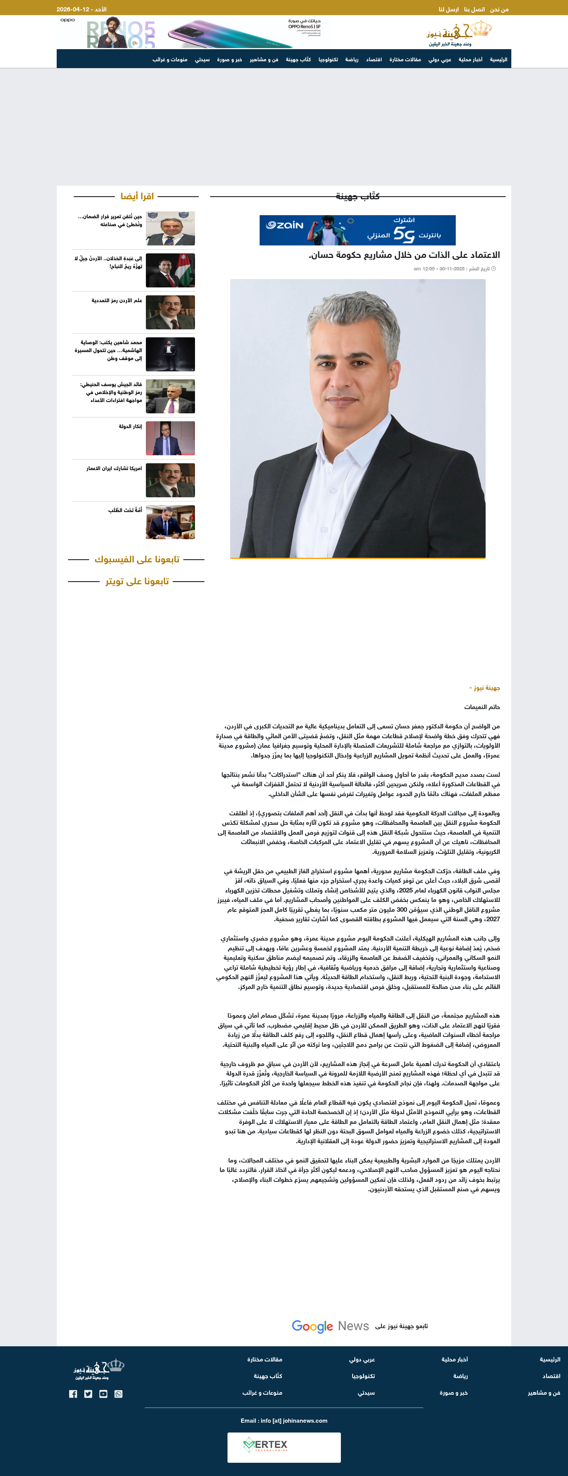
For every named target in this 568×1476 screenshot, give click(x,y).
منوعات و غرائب (170, 58)
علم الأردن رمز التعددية (117, 299)
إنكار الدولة (130, 425)
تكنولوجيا (328, 58)
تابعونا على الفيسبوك (137, 557)
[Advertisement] (284, 127)
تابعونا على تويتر (137, 579)
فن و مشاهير (264, 58)
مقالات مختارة (405, 58)
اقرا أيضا (137, 194)
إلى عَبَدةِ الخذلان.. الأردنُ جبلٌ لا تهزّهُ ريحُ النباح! (108, 261)
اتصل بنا (474, 8)
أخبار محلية (471, 58)
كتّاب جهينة (298, 58)
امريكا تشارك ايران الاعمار (114, 467)
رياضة (352, 58)
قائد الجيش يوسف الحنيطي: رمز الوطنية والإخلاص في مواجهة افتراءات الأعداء (111, 391)
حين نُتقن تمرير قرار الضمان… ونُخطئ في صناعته (110, 219)
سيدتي (202, 58)
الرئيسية (499, 58)
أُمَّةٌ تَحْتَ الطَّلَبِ (125, 509)
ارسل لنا (449, 8)
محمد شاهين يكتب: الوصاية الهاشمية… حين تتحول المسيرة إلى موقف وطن (108, 349)
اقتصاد (374, 58)
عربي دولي (440, 58)
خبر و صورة (229, 58)
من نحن (499, 8)
